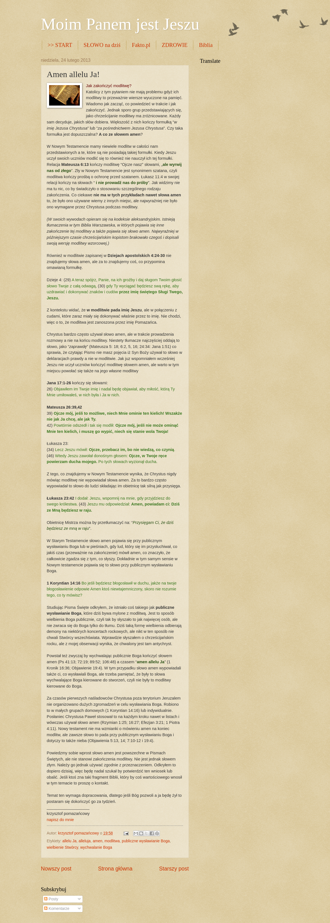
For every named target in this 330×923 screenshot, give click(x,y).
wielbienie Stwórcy (62, 847)
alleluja (85, 841)
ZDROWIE (174, 45)
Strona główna (115, 869)
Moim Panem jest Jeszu (120, 24)
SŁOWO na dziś (102, 45)
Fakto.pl (141, 45)
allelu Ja (69, 841)
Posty (51, 899)
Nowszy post (56, 869)
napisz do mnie (60, 819)
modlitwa (112, 841)
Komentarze (56, 909)
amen (97, 841)
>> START (60, 45)
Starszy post (174, 869)
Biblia (206, 45)
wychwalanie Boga (96, 847)
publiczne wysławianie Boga (146, 841)
